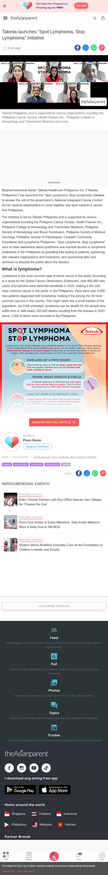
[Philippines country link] (15, 824)
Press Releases (21, 457)
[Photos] (54, 687)
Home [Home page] (5, 457)
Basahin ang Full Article (54, 422)
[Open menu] (5, 18)
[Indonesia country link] (67, 814)
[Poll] (54, 662)
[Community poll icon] (102, 857)
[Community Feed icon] (79, 857)
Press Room (32, 440)
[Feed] (54, 636)
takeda (66, 464)
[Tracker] (54, 732)
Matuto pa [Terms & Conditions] (8, 871)
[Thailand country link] (41, 814)
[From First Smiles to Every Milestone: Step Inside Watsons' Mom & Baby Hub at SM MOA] (54, 522)
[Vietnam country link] (67, 824)
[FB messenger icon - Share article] (86, 48)
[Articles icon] (29, 857)
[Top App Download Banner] (54, 6)
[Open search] (95, 18)
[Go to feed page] (24, 18)
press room (36, 464)
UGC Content (52, 464)
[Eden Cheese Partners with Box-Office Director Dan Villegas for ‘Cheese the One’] (54, 499)
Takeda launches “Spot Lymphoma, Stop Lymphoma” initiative (65, 457)
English (6, 464)
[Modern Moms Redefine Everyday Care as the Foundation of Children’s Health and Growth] (54, 544)
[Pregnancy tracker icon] (54, 856)
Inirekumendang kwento (26, 484)
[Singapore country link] (15, 814)
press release (20, 464)
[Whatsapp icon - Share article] (94, 48)
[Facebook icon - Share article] (78, 48)
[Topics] (54, 709)
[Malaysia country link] (42, 824)
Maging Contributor (37, 446)
